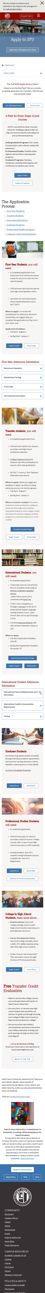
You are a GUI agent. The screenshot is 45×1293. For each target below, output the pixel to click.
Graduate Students (15, 224)
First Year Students (16, 211)
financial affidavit (25, 622)
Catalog (8, 1259)
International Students (17, 220)
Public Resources (12, 1245)
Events (7, 1233)
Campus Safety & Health (15, 1285)
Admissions (9, 65)
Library (8, 1271)
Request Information (22, 1169)
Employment (10, 1229)
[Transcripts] (22, 386)
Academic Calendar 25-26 (15, 1255)
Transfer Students (15, 215)
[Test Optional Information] (22, 396)
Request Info (26, 16)
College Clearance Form (20, 459)
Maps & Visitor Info (13, 1237)
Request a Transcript (13, 1275)
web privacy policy (14, 9)
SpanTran (27, 599)
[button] (38, 16)
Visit (25, 1177)
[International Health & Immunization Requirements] (22, 705)
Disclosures (9, 1289)
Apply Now (11, 1177)
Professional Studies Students (21, 229)
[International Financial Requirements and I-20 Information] (22, 693)
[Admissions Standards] (22, 368)
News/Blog (9, 1241)
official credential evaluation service (22, 592)
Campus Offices (11, 1218)
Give (37, 1177)
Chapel (7, 1222)
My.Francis (9, 1267)
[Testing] (22, 716)
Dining (7, 1226)
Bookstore (9, 1214)
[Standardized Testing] (22, 377)
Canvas (8, 1263)
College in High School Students (21, 234)
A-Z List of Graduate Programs (18, 770)
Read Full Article (27, 1158)
